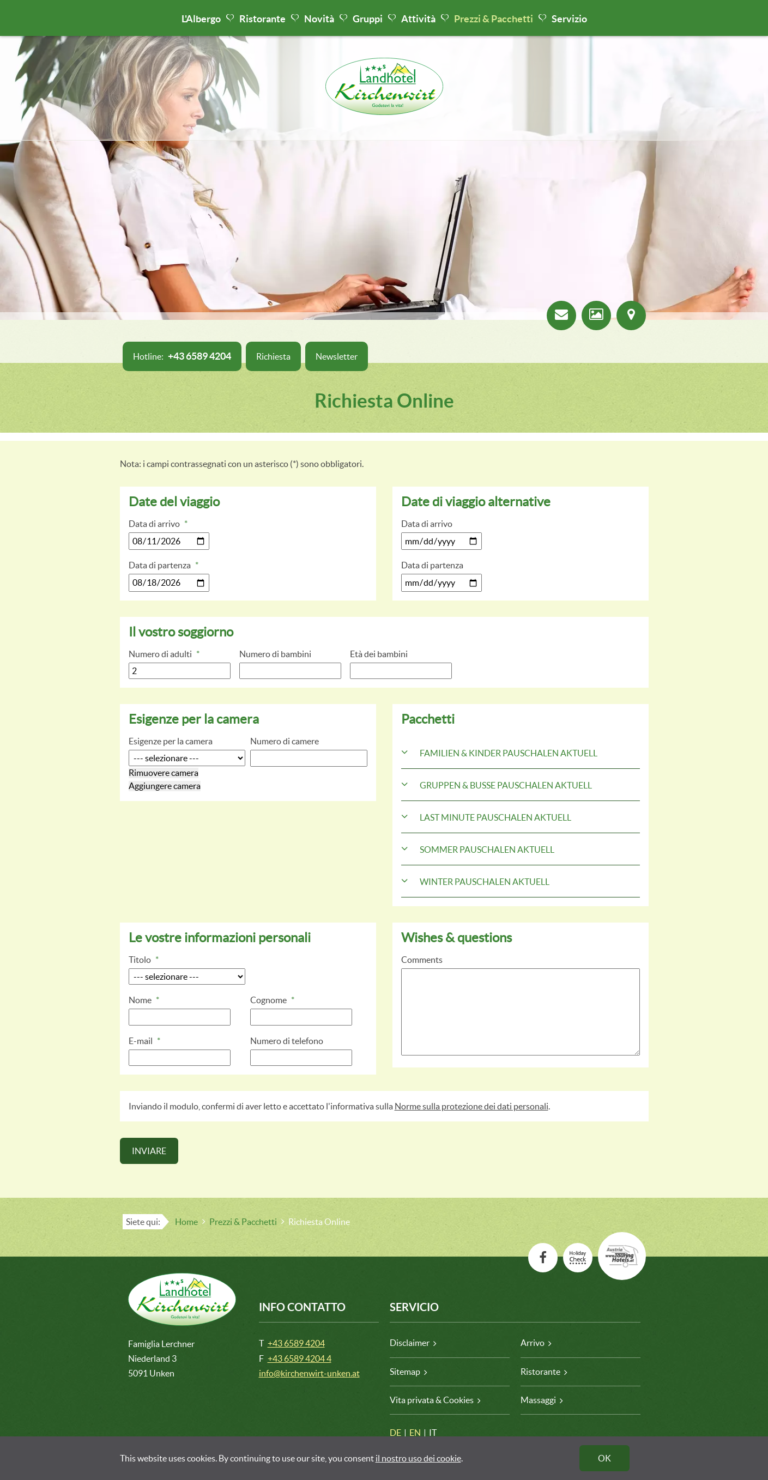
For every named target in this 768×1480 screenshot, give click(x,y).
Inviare (149, 1151)
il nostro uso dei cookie (418, 1458)
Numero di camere (284, 741)
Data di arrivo (158, 524)
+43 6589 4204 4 (299, 1358)
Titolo (144, 960)
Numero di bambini (275, 654)
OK (604, 1458)
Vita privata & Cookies (432, 1400)
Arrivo (533, 1343)
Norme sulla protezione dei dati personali (471, 1106)
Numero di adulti (164, 654)
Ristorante (262, 19)
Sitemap (405, 1371)
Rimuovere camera (163, 773)
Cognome (272, 1000)
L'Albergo (201, 19)
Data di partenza (163, 565)
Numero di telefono (286, 1041)
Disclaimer (410, 1343)
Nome (144, 1000)
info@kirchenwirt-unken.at (309, 1373)
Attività (418, 19)
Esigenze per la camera (171, 741)
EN (415, 1432)
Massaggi (538, 1400)
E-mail (144, 1041)
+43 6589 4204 (296, 1343)
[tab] (520, 752)
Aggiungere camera (165, 786)
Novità (319, 19)
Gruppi (368, 19)
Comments (422, 960)
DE (395, 1432)
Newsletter (337, 356)
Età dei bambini (379, 654)
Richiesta (273, 356)
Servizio (569, 19)
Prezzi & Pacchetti (493, 19)
